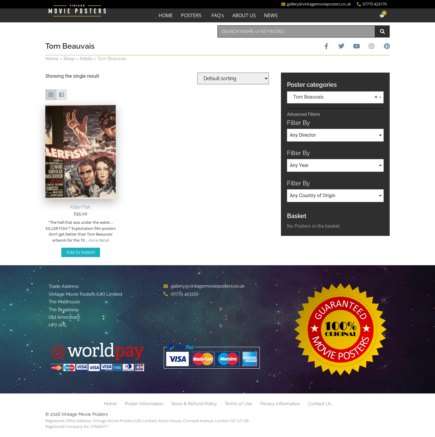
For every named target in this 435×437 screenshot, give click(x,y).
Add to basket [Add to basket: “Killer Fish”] (80, 252)
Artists (85, 58)
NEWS (271, 15)
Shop (68, 58)
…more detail (97, 240)
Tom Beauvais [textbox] (333, 97)
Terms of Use (238, 403)
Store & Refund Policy (194, 403)
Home (51, 58)
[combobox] (296, 31)
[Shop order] (233, 78)
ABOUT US (244, 15)
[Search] (382, 31)
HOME (166, 15)
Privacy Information (280, 403)
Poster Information (144, 403)
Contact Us (319, 403)
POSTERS (191, 15)
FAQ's (217, 15)
